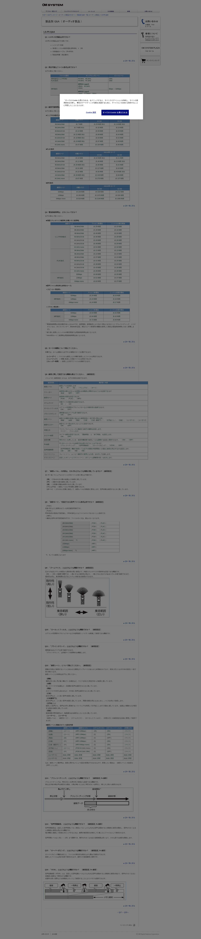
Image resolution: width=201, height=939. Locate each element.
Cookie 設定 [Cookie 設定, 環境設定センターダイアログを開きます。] (91, 112)
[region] (101, 107)
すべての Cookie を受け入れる (115, 112)
